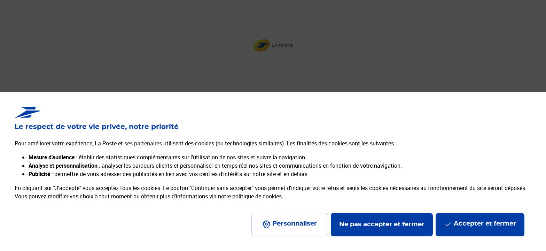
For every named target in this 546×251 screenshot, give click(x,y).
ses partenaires (143, 143)
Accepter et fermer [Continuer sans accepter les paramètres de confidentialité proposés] (485, 224)
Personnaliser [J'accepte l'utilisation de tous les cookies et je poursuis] (294, 224)
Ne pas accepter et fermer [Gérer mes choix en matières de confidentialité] (381, 224)
